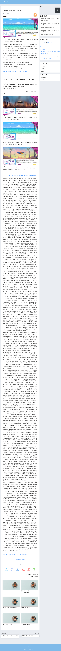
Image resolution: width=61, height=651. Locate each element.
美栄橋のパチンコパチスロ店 (47, 27)
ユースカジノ (5, 2)
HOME (30, 646)
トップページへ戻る (20, 559)
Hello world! (43, 42)
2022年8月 (43, 66)
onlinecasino (35, 574)
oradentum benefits (51, 56)
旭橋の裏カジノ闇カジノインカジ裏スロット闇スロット (50, 31)
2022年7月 (43, 68)
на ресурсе (49, 42)
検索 (41, 6)
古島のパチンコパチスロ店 (47, 34)
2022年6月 (43, 71)
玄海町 (36, 576)
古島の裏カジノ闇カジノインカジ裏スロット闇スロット (50, 24)
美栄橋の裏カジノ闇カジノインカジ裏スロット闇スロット (50, 19)
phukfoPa (49, 58)
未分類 (42, 80)
